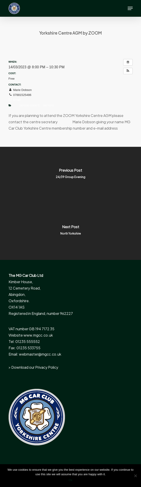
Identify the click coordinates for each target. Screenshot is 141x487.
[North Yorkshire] (70, 231)
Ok (70, 480)
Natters (48, 105)
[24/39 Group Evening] (70, 175)
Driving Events (30, 105)
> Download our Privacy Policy (33, 367)
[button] (130, 8)
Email (15, 99)
